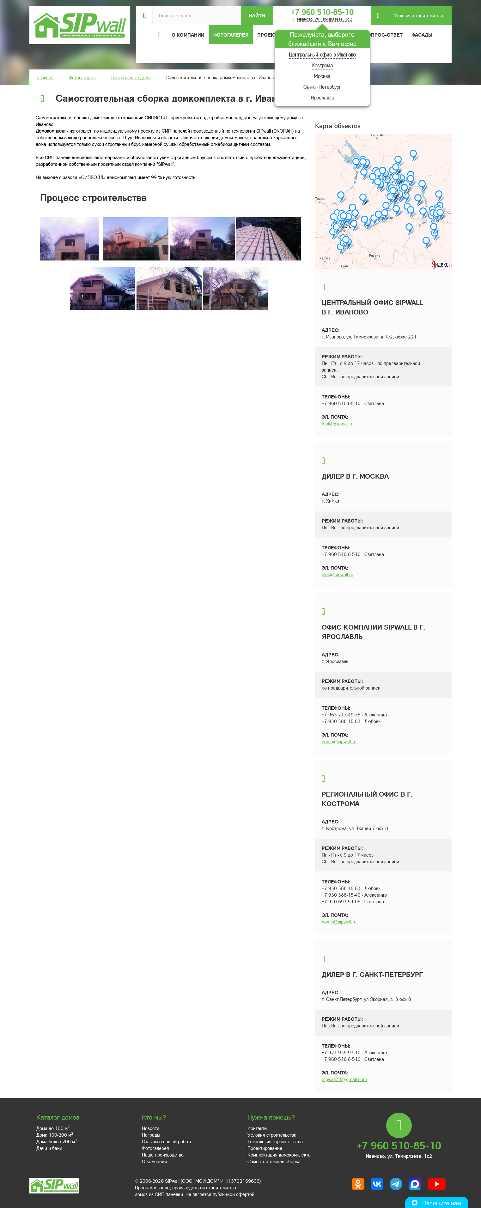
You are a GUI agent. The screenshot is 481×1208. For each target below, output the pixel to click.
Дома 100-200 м (54, 1135)
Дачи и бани (49, 1148)
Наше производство (163, 1154)
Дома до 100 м (53, 1128)
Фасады (421, 35)
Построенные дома (131, 77)
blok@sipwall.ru (337, 574)
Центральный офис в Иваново (322, 54)
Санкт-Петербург (322, 87)
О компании (154, 1161)
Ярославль (322, 97)
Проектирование (264, 1148)
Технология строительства (275, 1141)
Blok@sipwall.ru (338, 423)
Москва (322, 76)
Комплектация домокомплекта (279, 1154)
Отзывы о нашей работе (167, 1141)
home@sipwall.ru (339, 741)
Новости (150, 1128)
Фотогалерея (230, 35)
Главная (45, 77)
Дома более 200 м (56, 1141)
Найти (257, 15)
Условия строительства (414, 15)
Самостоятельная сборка (274, 1161)
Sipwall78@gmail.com (344, 1079)
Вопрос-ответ (383, 35)
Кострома (322, 65)
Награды (151, 1135)
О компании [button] (188, 35)
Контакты (257, 1128)
